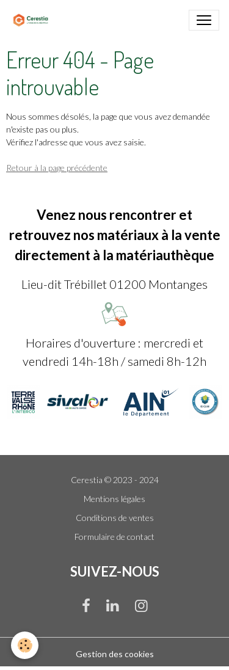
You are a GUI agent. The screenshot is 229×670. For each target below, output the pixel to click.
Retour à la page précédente (56, 167)
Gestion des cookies (115, 654)
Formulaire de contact (114, 536)
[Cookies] (24, 645)
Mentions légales (114, 498)
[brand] (33, 20)
